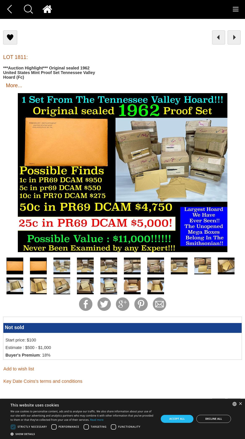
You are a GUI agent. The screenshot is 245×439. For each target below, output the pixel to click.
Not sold (14, 327)
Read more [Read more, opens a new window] (97, 420)
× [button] (240, 403)
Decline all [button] (213, 419)
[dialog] (122, 419)
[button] (82, 434)
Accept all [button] (177, 419)
